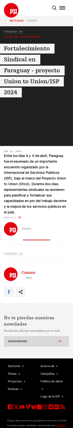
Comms (26, 228)
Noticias (17, 21)
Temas (12, 374)
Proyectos (15, 381)
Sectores (14, 366)
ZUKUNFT (61, 425)
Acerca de (47, 366)
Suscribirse (34, 341)
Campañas (47, 374)
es (19, 217)
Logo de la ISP (50, 396)
